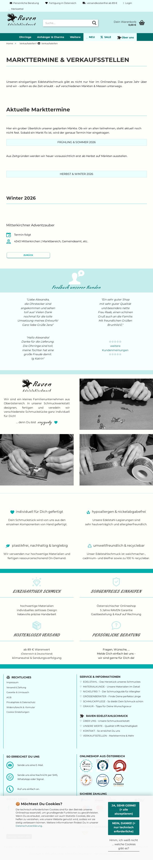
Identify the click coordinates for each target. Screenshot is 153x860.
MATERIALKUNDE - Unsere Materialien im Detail (111, 686)
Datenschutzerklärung (29, 825)
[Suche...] (94, 23)
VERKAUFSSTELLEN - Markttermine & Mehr (108, 735)
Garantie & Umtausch (17, 692)
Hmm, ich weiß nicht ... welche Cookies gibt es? (123, 844)
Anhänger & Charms (50, 37)
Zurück (28, 255)
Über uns (125, 37)
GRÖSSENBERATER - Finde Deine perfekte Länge (112, 696)
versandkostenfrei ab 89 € (99, 3)
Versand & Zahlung (16, 687)
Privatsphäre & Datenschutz (20, 702)
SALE (106, 37)
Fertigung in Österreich (60, 3)
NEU (90, 37)
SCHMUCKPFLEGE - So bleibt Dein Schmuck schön (113, 701)
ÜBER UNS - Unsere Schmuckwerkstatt (106, 720)
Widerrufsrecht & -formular (20, 707)
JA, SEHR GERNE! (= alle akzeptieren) (124, 809)
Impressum (12, 682)
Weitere (75, 37)
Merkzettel (16, 8)
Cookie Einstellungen (17, 712)
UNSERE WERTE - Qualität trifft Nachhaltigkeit (110, 725)
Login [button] (127, 3)
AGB (8, 697)
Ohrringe (25, 37)
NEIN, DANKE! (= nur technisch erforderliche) (123, 827)
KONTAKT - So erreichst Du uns (101, 730)
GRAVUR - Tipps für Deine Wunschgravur (107, 706)
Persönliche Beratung (24, 3)
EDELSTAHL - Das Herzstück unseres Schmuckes (111, 681)
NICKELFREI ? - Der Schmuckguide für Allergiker (111, 691)
